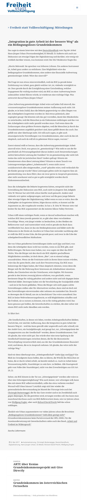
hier (59, 243)
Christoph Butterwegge (18, 392)
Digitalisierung (14, 445)
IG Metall (40, 445)
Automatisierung (29, 442)
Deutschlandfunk (50, 50)
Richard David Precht (47, 402)
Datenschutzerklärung (21, 495)
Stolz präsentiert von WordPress (45, 495)
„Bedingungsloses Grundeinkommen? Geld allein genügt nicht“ (36, 415)
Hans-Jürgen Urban (28, 445)
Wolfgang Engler (19, 402)
